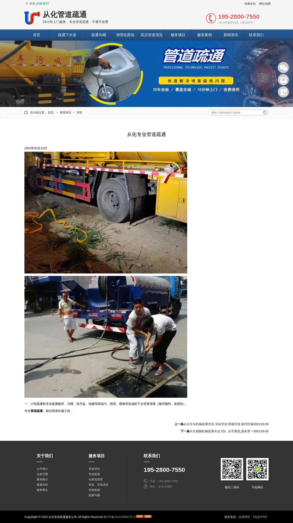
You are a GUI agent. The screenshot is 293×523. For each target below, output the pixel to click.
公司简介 (42, 468)
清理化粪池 (125, 35)
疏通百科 (42, 484)
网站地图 (265, 3)
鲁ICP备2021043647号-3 (119, 517)
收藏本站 (250, 3)
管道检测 (94, 490)
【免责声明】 (260, 517)
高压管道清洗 (152, 35)
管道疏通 (94, 474)
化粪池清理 (96, 479)
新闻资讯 (231, 35)
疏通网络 (244, 517)
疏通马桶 (98, 35)
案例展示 (42, 479)
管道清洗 (94, 468)
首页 (36, 35)
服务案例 (204, 35)
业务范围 (42, 474)
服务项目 (178, 35)
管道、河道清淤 (98, 484)
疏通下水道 (67, 35)
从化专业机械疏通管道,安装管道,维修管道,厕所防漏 (218, 424)
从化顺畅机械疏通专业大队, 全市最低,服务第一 (221, 431)
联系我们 (256, 35)
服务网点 (42, 490)
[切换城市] (42, 3)
